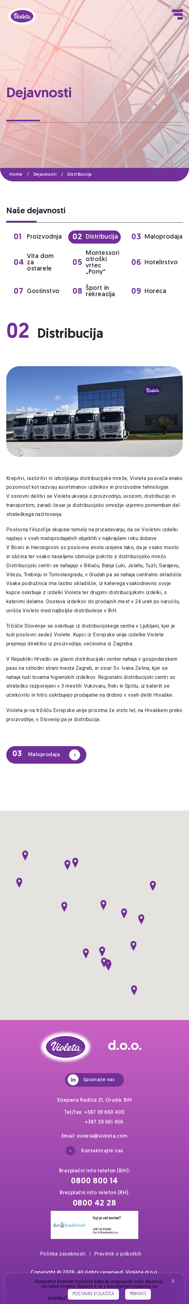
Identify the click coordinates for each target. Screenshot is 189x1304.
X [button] (173, 1281)
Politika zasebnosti (65, 1254)
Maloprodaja (155, 237)
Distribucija (79, 174)
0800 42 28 (94, 1203)
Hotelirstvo (154, 263)
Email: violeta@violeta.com (94, 1136)
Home (21, 174)
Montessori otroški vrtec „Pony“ (96, 262)
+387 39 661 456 (104, 1122)
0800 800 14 (94, 1181)
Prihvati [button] (138, 1294)
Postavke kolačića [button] (93, 1294)
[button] (25, 856)
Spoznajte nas (91, 1079)
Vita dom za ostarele (34, 262)
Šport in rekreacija (94, 291)
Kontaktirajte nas (94, 1150)
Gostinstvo (37, 291)
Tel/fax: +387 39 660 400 (94, 1112)
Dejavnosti (50, 174)
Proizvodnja (38, 237)
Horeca (148, 291)
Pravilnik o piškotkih (117, 1254)
